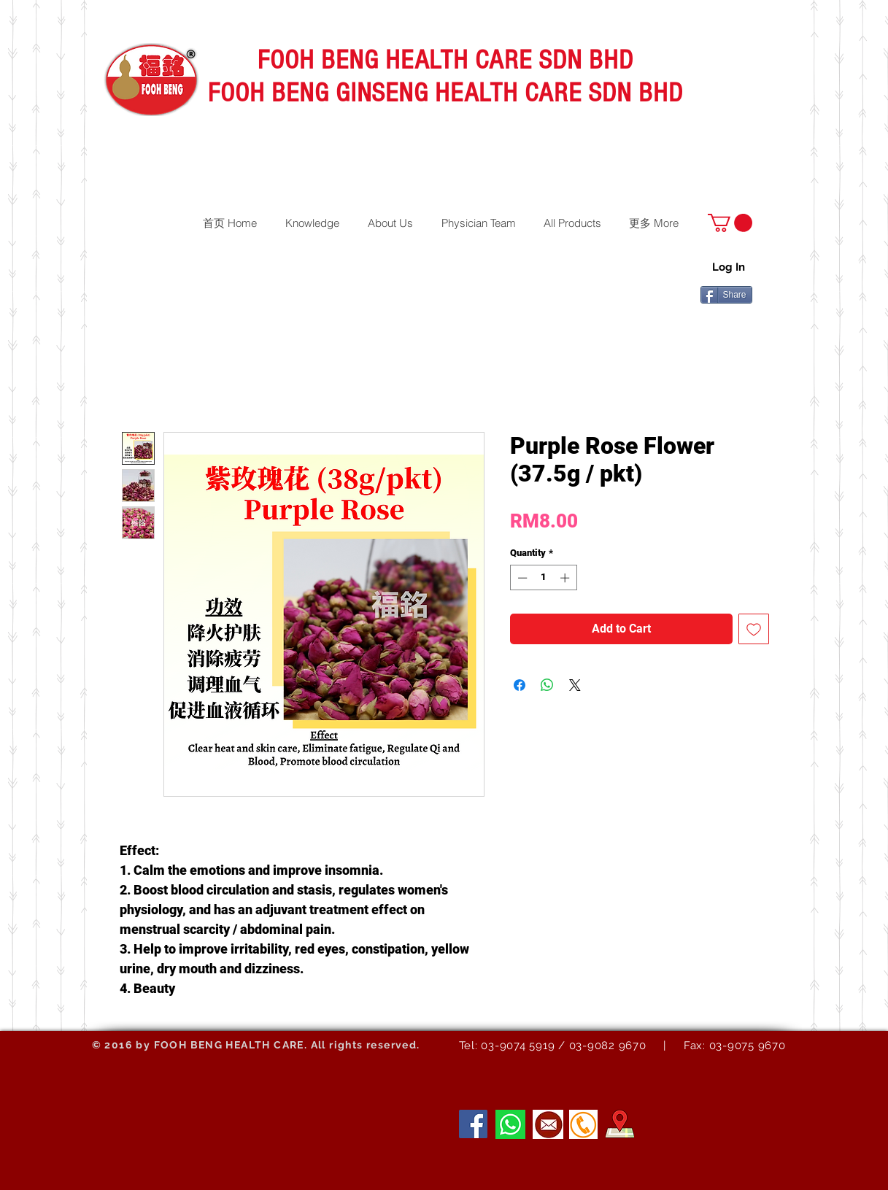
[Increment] (566, 577)
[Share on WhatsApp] (547, 685)
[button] (730, 223)
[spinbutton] (543, 577)
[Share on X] (575, 685)
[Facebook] (473, 1124)
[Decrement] (521, 577)
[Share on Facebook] (519, 685)
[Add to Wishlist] (753, 629)
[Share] (726, 295)
